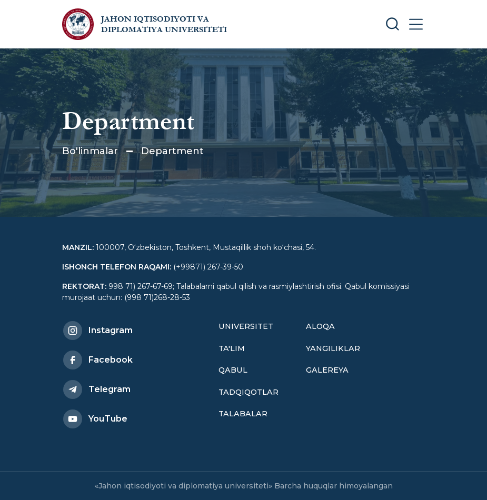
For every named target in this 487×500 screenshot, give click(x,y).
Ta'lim (231, 348)
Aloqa (320, 326)
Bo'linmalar (90, 151)
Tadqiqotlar (248, 392)
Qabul (232, 370)
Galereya (327, 370)
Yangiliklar (333, 348)
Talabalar (242, 413)
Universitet (245, 326)
